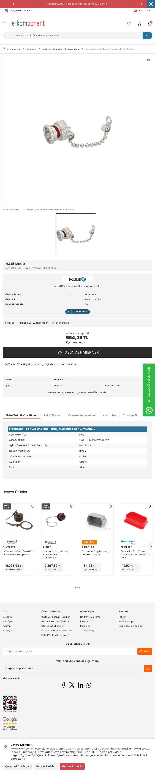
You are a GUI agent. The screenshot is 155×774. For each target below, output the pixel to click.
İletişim (122, 617)
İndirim (84, 621)
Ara (147, 35)
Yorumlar (109, 415)
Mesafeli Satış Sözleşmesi (55, 621)
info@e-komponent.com (20, 10)
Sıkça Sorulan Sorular (130, 625)
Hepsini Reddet (45, 766)
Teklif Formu (53, 415)
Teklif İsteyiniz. (97, 392)
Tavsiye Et (24, 322)
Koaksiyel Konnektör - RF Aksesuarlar (61, 49)
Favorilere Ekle (60, 322)
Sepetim (7, 625)
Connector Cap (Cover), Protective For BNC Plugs (110, 49)
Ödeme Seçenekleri (82, 415)
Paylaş (9, 322)
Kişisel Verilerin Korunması (55, 635)
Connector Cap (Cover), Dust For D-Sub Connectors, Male (135, 554)
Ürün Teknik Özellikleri (21, 415)
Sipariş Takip (126, 621)
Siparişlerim (9, 630)
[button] (13, 4)
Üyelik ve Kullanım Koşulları (55, 617)
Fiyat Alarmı (41, 322)
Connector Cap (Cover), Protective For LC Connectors (56, 554)
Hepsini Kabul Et (72, 766)
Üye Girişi (7, 617)
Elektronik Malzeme (90, 617)
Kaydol (144, 651)
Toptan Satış (87, 630)
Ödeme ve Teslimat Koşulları (56, 630)
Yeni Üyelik (8, 621)
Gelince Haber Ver (77, 352)
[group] (77, 131)
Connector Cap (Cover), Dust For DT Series (95, 553)
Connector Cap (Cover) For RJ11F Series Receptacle (19, 553)
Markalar (85, 625)
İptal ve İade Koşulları (52, 625)
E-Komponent (11, 49)
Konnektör (31, 49)
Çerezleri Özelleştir (17, 766)
